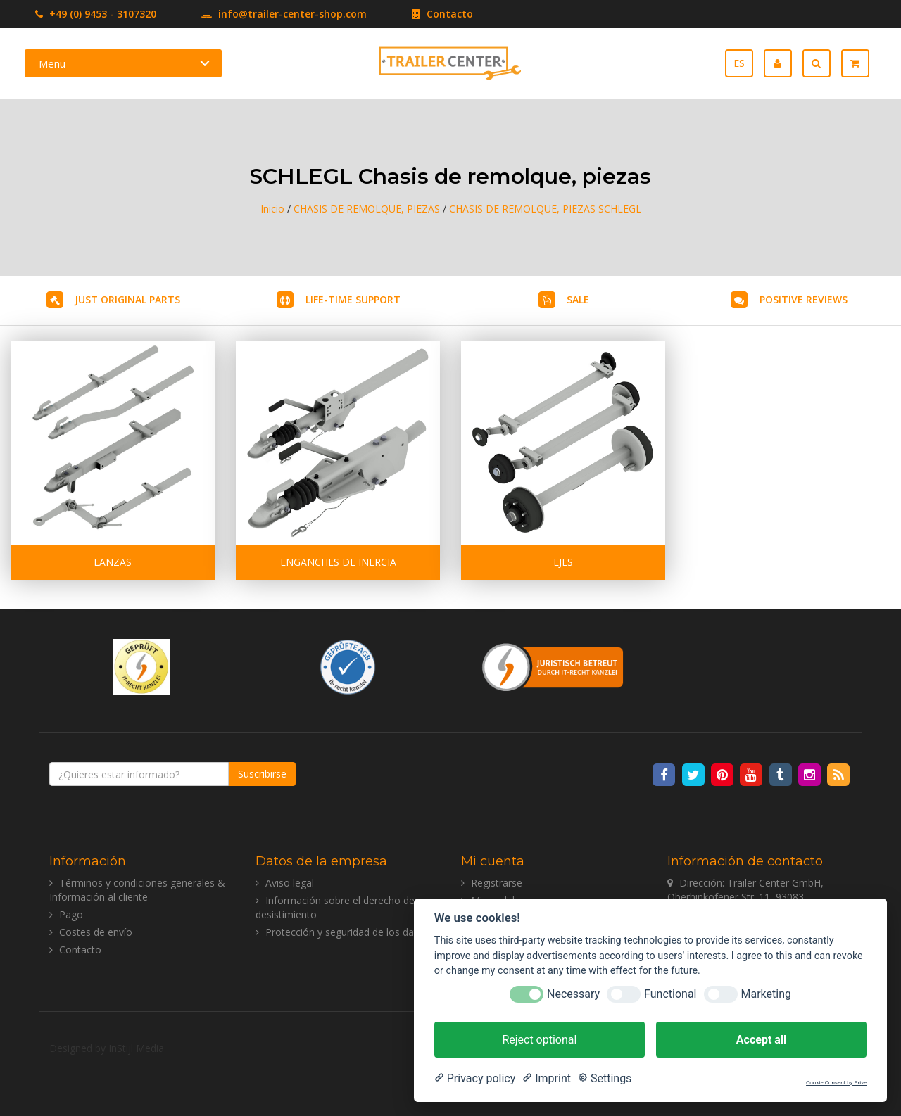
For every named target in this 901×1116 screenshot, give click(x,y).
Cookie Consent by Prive (836, 1082)
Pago (71, 914)
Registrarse (496, 882)
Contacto (421, 13)
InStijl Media (136, 1048)
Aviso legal (289, 882)
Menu (52, 63)
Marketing (766, 994)
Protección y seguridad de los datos (347, 932)
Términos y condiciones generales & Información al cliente (137, 889)
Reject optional (539, 1039)
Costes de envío (95, 932)
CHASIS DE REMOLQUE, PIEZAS (367, 208)
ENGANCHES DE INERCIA (338, 562)
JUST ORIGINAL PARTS (127, 299)
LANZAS (113, 562)
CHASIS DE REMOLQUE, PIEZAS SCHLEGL (545, 208)
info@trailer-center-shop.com (263, 13)
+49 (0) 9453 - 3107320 (95, 13)
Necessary (573, 994)
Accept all (761, 1039)
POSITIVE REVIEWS (804, 299)
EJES (563, 562)
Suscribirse (262, 773)
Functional (670, 994)
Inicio (272, 208)
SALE (578, 299)
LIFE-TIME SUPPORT (353, 299)
